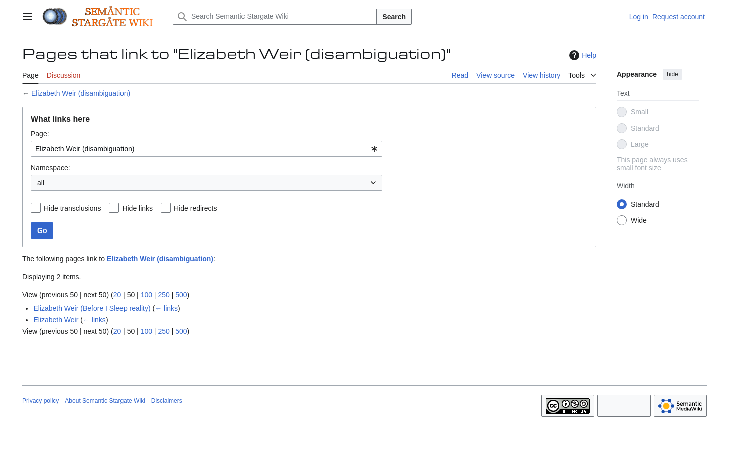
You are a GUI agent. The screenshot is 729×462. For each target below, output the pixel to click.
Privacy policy (40, 400)
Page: (40, 134)
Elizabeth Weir (55, 320)
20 (117, 295)
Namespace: (50, 168)
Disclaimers (166, 400)
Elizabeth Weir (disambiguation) (80, 93)
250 (163, 295)
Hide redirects (195, 208)
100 (146, 295)
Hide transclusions (72, 208)
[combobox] (206, 149)
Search (394, 17)
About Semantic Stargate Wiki (105, 400)
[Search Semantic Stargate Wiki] (275, 17)
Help (581, 55)
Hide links (137, 208)
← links (166, 308)
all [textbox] (40, 183)
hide (672, 74)
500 (181, 295)
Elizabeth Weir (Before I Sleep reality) (91, 308)
